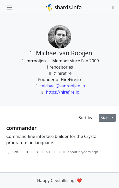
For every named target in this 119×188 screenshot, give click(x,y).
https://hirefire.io (62, 92)
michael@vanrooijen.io (62, 86)
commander (21, 127)
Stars (106, 117)
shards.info (63, 7)
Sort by (85, 117)
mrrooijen (33, 61)
